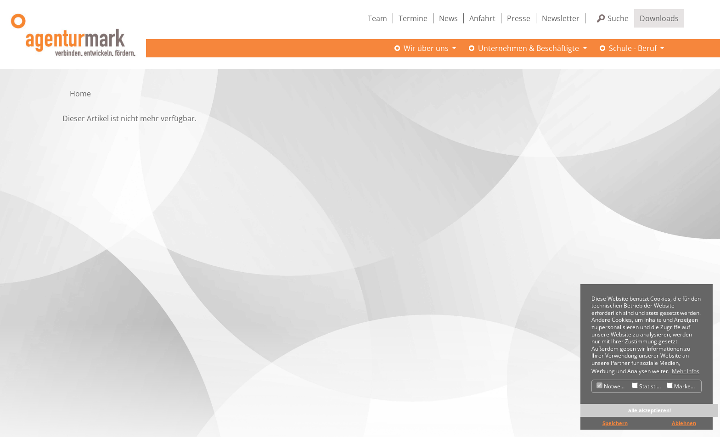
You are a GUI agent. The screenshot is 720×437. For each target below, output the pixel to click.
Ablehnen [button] (684, 423)
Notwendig (613, 386)
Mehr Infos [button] (685, 371)
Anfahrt (482, 18)
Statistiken (648, 386)
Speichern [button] (615, 423)
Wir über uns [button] (427, 48)
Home (80, 94)
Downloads (659, 18)
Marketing (683, 386)
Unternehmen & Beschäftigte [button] (529, 48)
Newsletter (560, 18)
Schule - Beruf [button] (633, 48)
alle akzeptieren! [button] (649, 410)
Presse (518, 18)
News (448, 18)
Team (377, 18)
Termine (413, 18)
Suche (618, 18)
